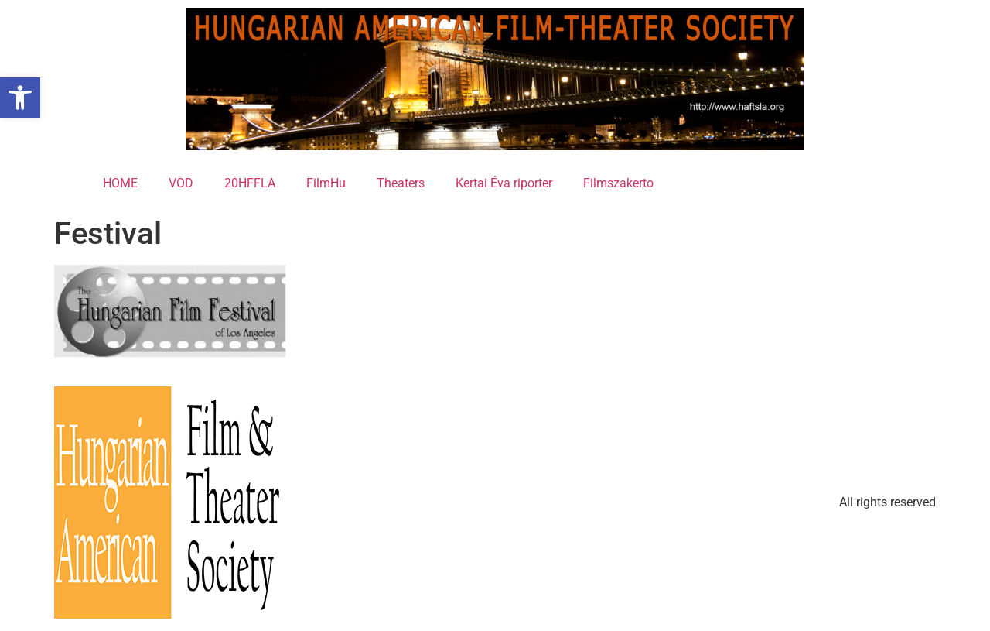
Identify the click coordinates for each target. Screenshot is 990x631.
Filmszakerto (618, 183)
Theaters (401, 183)
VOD (181, 183)
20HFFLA (249, 183)
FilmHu (326, 183)
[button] (20, 97)
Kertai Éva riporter (504, 183)
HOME (120, 183)
